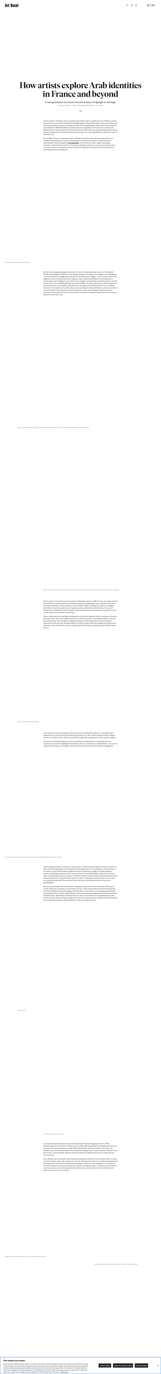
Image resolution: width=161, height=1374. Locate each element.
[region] (80, 1365)
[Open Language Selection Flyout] (140, 5)
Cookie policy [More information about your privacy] (64, 1372)
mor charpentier (73, 1040)
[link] (11, 5)
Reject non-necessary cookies (123, 1365)
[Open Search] (127, 5)
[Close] (157, 1365)
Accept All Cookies (141, 1365)
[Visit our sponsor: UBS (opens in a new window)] (151, 5)
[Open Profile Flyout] (132, 5)
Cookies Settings (105, 1365)
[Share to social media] (80, 1008)
